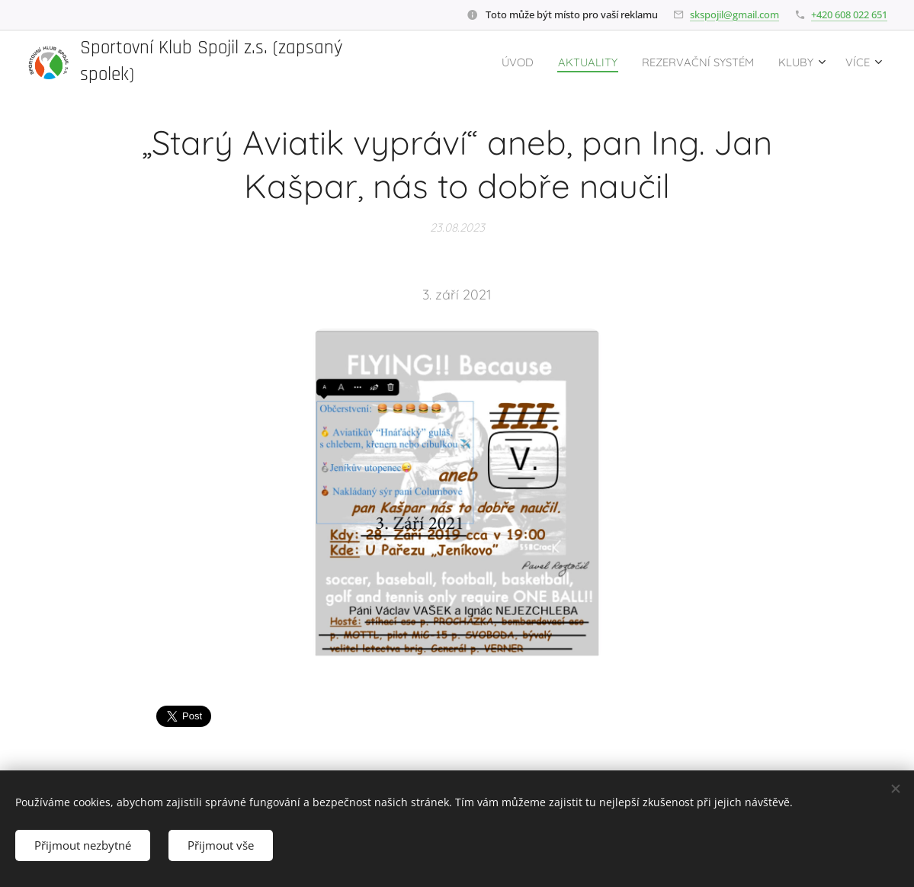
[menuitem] (484, 62)
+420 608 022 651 (849, 14)
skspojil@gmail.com (734, 14)
